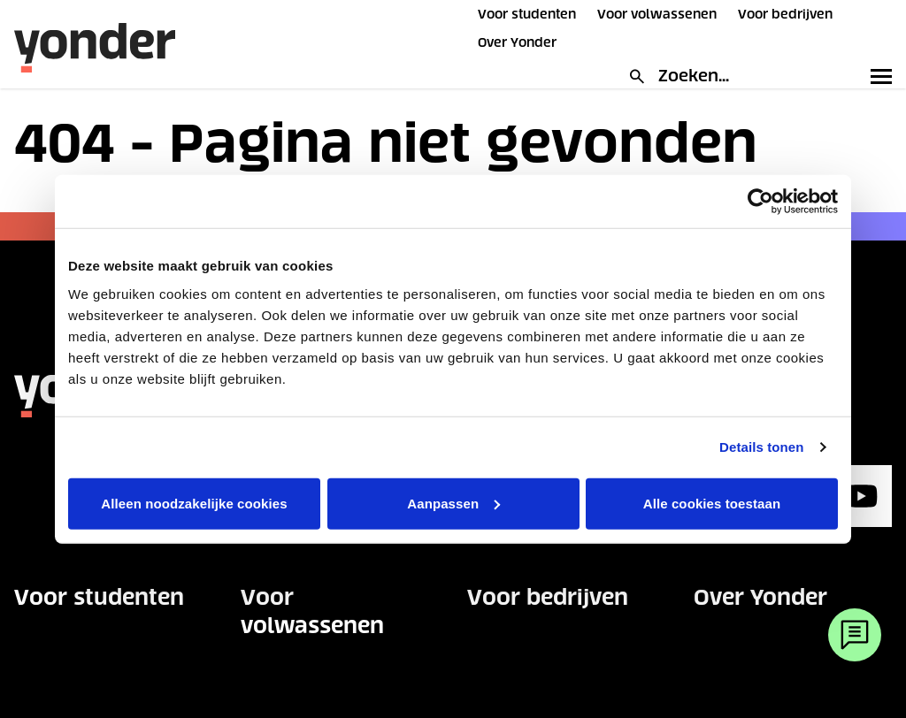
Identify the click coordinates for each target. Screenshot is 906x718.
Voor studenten (527, 14)
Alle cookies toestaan (712, 502)
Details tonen (761, 446)
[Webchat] (854, 634)
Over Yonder (517, 42)
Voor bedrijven (785, 14)
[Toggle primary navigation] (878, 76)
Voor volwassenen (657, 14)
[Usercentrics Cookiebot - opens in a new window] (760, 201)
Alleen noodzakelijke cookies (194, 502)
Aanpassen (453, 502)
